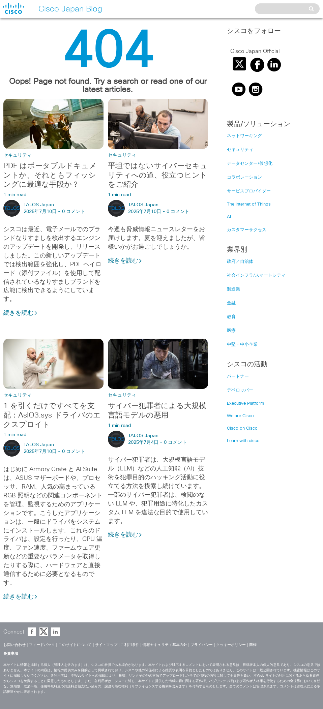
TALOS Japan (39, 205)
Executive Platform (245, 403)
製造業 (233, 289)
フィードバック (42, 645)
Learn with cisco (243, 441)
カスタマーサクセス (246, 230)
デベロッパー (240, 390)
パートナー (238, 376)
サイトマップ (106, 645)
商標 (253, 645)
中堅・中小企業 (242, 344)
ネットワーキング (244, 136)
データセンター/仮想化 (249, 163)
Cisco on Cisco (242, 428)
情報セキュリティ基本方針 (165, 645)
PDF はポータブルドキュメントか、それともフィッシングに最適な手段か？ (50, 175)
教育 (231, 317)
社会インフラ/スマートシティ (256, 275)
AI (229, 217)
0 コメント (73, 211)
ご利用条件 (130, 645)
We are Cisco (240, 416)
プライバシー (201, 645)
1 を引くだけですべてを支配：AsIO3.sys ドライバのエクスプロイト (52, 415)
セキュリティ (17, 155)
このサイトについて (75, 645)
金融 (231, 303)
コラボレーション (244, 177)
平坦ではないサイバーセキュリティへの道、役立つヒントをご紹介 (158, 175)
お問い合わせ (14, 645)
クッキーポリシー (231, 645)
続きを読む (20, 313)
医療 (231, 331)
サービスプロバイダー (249, 191)
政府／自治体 (240, 261)
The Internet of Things (249, 204)
